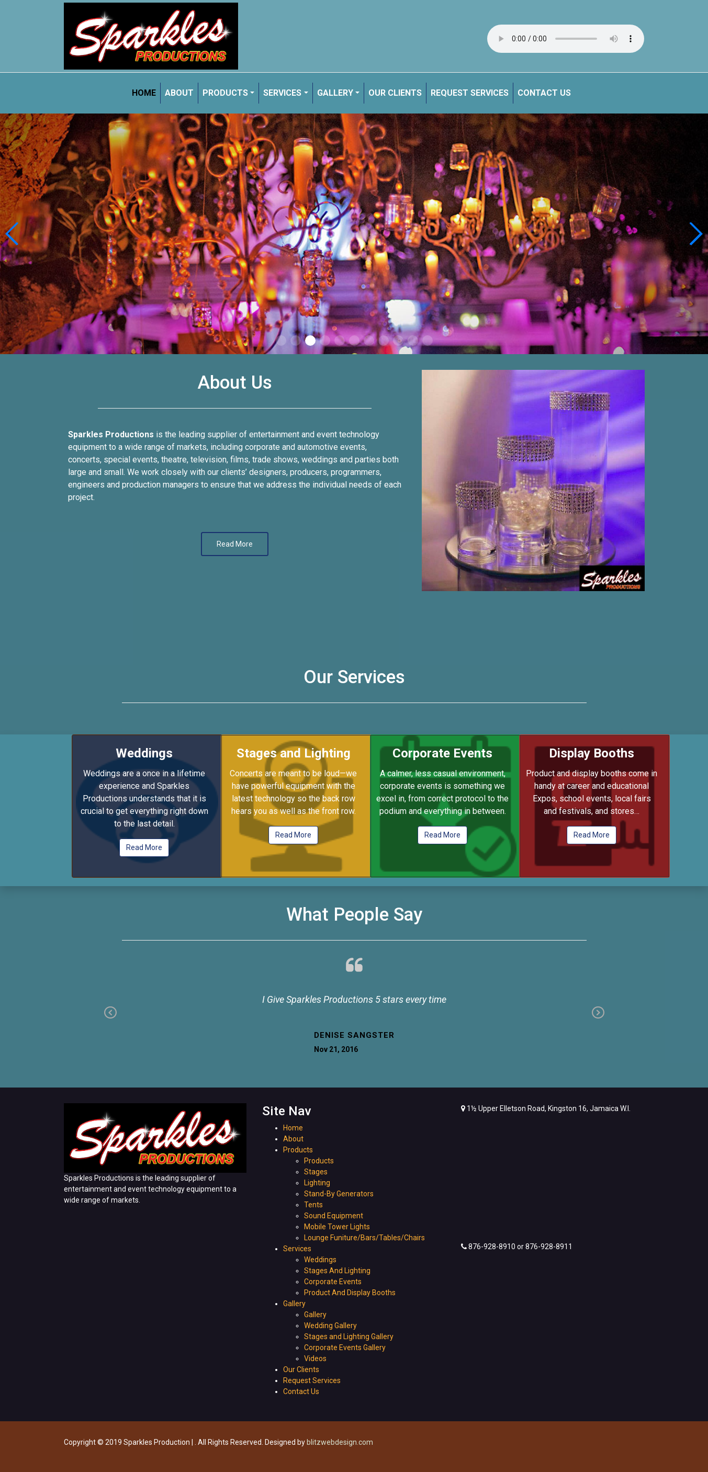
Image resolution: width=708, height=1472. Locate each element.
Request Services (470, 93)
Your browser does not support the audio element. (565, 39)
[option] (533, 480)
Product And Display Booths (350, 1292)
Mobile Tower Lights (337, 1226)
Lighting (317, 1183)
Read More (144, 847)
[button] (281, 340)
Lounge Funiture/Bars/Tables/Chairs (364, 1237)
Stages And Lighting (337, 1270)
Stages (316, 1172)
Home (144, 93)
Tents (313, 1205)
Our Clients (395, 93)
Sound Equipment (333, 1215)
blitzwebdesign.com (340, 1442)
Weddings (320, 1259)
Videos (315, 1358)
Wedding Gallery (330, 1325)
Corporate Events (333, 1281)
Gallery (335, 93)
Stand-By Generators (339, 1194)
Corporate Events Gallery (345, 1347)
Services (282, 93)
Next (598, 1013)
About (179, 93)
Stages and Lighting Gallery (349, 1336)
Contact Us (544, 93)
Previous (110, 1013)
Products (225, 93)
